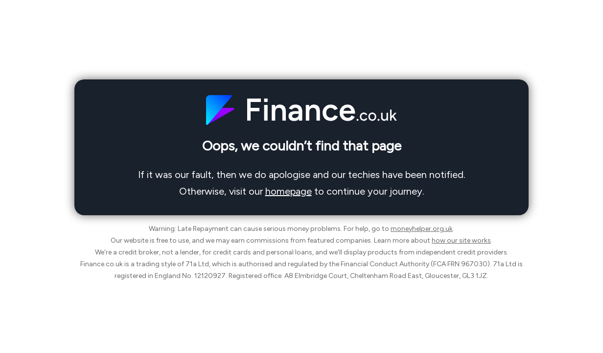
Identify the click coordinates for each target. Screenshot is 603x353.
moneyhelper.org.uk (422, 229)
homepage (288, 191)
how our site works (461, 240)
